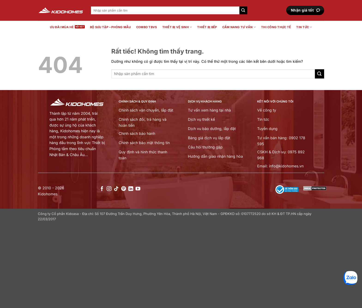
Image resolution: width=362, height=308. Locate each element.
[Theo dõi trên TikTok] (116, 189)
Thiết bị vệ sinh (177, 27)
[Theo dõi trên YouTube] (138, 189)
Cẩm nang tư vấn (239, 27)
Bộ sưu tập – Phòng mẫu (110, 27)
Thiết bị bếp (207, 27)
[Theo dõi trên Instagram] (109, 189)
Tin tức (304, 27)
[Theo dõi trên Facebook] (102, 189)
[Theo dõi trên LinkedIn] (130, 189)
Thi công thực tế (276, 27)
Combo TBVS (146, 27)
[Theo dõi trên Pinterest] (123, 189)
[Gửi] (243, 10)
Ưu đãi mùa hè (62, 27)
